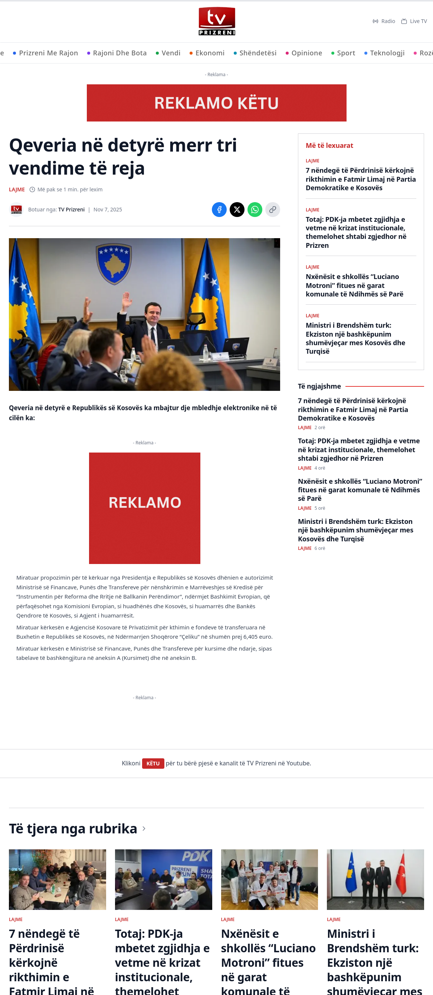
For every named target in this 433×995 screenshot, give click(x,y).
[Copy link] (272, 209)
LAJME (17, 189)
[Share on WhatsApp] (254, 209)
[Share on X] (237, 209)
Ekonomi (207, 52)
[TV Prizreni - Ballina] (216, 21)
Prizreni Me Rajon (45, 52)
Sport (343, 52)
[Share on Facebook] (219, 209)
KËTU (153, 763)
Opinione (304, 52)
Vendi (168, 52)
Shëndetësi (255, 52)
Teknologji (384, 52)
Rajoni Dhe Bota (117, 52)
